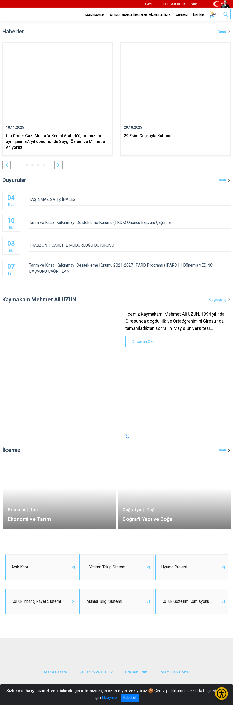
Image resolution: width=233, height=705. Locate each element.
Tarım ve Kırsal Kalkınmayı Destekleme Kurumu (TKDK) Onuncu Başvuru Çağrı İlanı (130, 222)
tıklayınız (110, 697)
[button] (6, 165)
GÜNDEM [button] (182, 15)
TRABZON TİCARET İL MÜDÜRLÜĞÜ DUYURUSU (130, 245)
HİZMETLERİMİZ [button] (159, 15)
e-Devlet (149, 4)
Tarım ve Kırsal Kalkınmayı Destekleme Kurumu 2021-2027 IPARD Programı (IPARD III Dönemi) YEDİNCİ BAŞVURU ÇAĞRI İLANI (130, 268)
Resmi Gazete (55, 672)
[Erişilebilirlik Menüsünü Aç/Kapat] (221, 693)
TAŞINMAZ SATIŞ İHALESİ (130, 199)
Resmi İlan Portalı (175, 672)
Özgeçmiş (217, 300)
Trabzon (193, 4)
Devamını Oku (143, 341)
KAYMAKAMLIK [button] (95, 15)
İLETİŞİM (198, 15)
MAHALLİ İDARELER (134, 15)
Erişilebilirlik (136, 672)
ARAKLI (115, 15)
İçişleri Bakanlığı (171, 4)
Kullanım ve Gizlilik (96, 672)
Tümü (221, 32)
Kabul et (129, 698)
